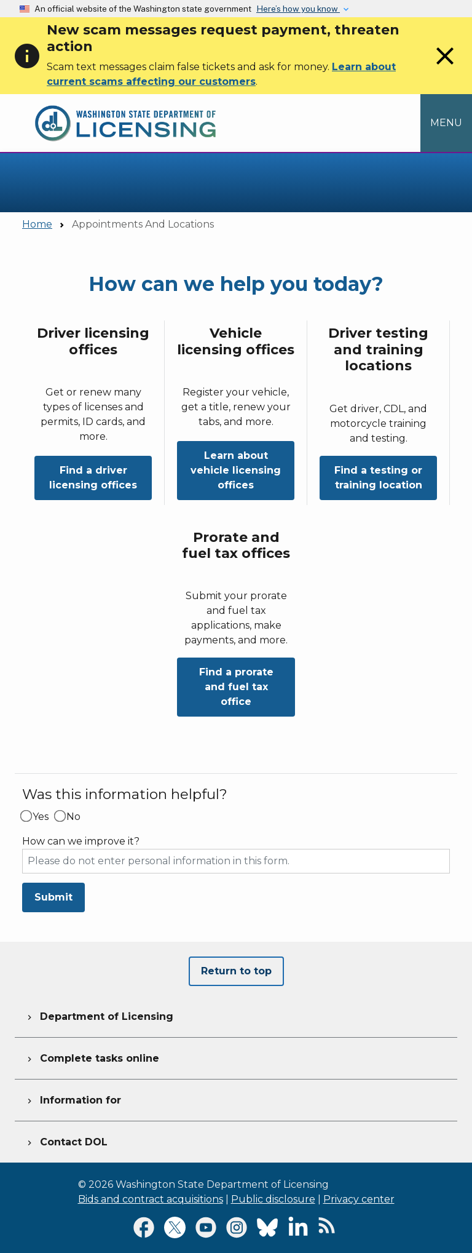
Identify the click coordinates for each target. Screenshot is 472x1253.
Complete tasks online (92, 1056)
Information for (73, 1098)
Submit (53, 897)
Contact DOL (66, 1140)
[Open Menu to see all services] (446, 123)
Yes (41, 816)
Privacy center (359, 1199)
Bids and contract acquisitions (150, 1199)
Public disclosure (273, 1199)
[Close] (445, 67)
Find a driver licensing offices (93, 477)
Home (37, 224)
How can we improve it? (81, 841)
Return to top (236, 971)
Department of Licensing (99, 1015)
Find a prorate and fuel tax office (236, 686)
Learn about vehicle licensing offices (236, 470)
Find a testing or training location (378, 477)
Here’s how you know (298, 9)
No (73, 816)
